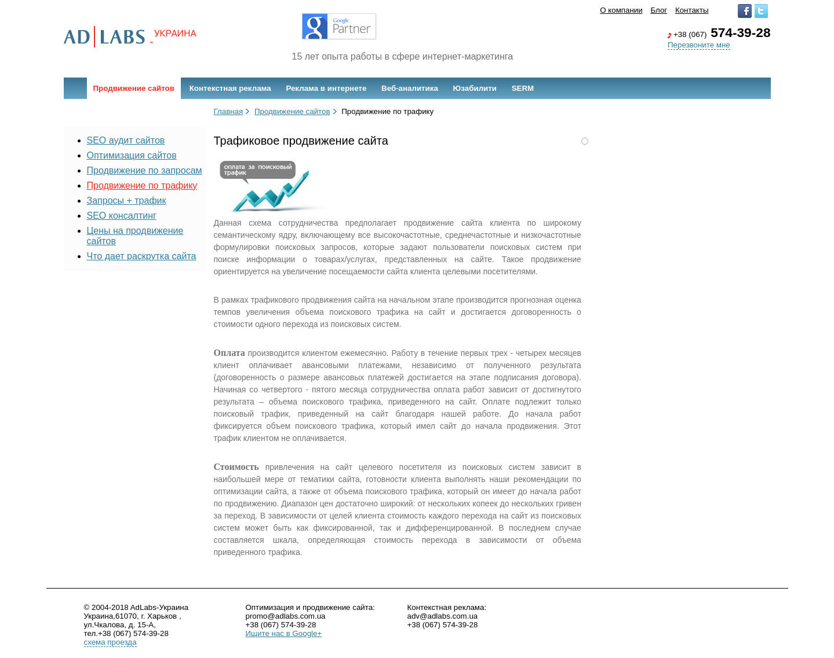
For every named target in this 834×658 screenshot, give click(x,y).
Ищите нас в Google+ (284, 633)
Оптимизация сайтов (132, 155)
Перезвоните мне (699, 45)
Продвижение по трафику (142, 185)
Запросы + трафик (126, 200)
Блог (658, 10)
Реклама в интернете (326, 88)
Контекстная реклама (230, 88)
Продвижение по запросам (144, 170)
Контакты (692, 10)
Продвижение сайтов (133, 88)
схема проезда (110, 642)
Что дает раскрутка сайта (141, 256)
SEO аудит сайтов (126, 140)
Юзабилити (475, 88)
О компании (621, 10)
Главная (228, 111)
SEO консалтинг (121, 215)
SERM (523, 88)
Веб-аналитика (409, 88)
